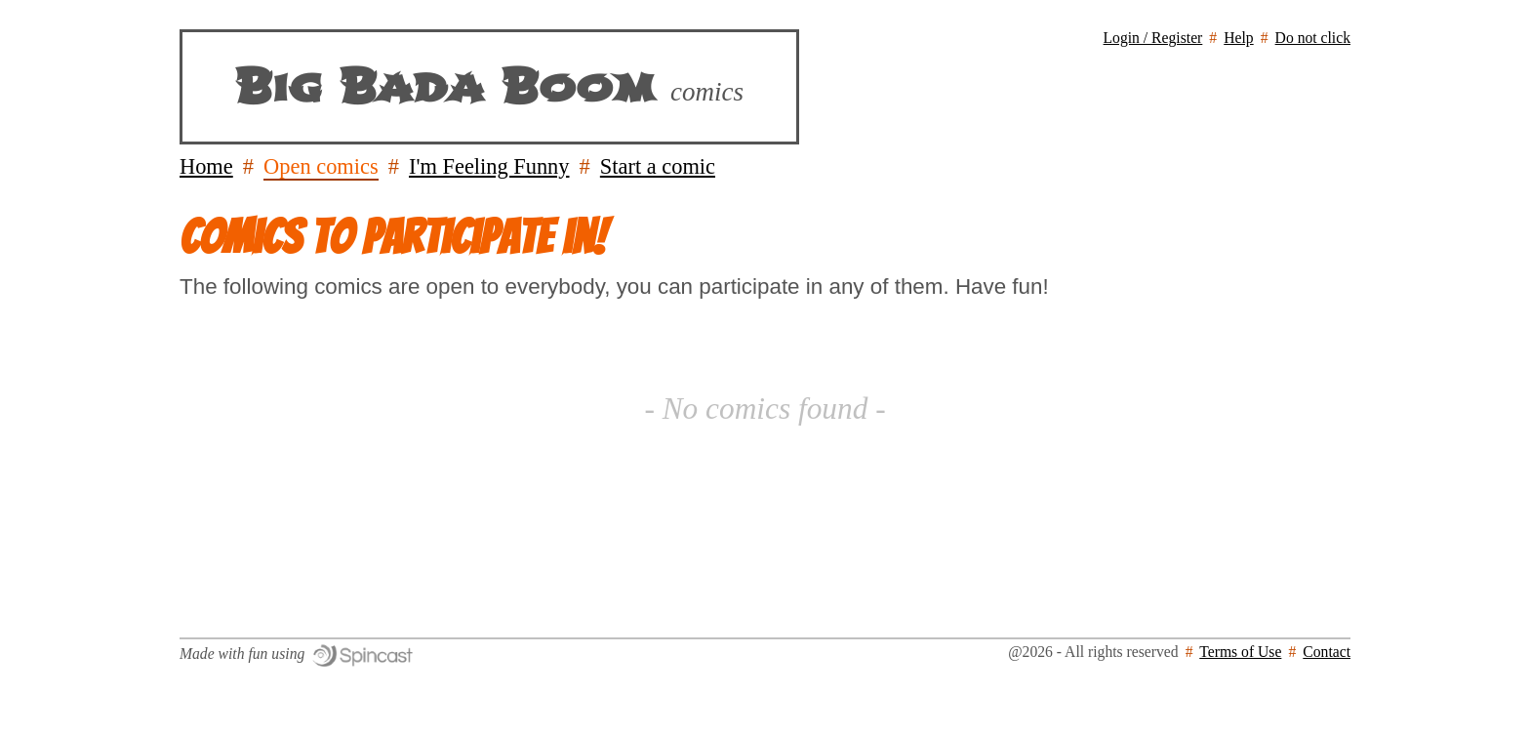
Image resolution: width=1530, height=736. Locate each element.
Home (206, 166)
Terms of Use (1240, 651)
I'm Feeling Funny (489, 166)
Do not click (1312, 37)
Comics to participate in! (393, 237)
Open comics (321, 166)
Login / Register (1153, 37)
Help (1238, 37)
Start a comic (657, 166)
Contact (1326, 651)
